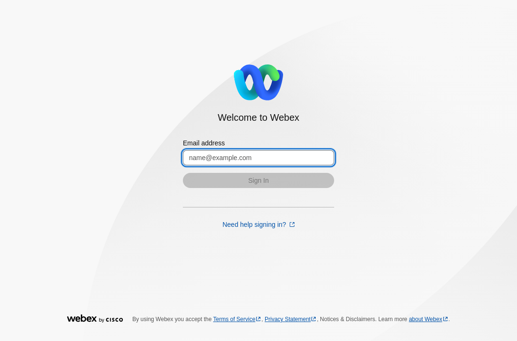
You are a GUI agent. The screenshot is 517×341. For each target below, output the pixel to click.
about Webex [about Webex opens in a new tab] (425, 319)
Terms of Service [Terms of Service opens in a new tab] (234, 319)
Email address (204, 143)
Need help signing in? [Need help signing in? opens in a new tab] (255, 224)
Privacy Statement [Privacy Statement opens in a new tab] (287, 319)
